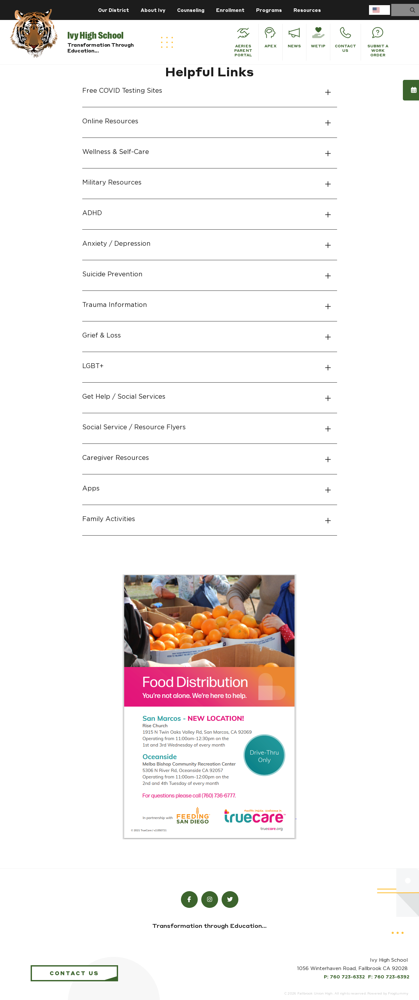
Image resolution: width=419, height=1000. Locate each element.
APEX (270, 37)
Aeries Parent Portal (243, 42)
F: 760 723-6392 (388, 977)
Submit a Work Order (378, 42)
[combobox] (379, 10)
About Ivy (153, 10)
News (294, 37)
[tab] (209, 90)
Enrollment (230, 10)
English (376, 10)
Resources (307, 10)
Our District (113, 10)
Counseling (191, 10)
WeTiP (318, 37)
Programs (269, 10)
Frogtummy (398, 993)
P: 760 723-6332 (344, 977)
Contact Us (345, 40)
